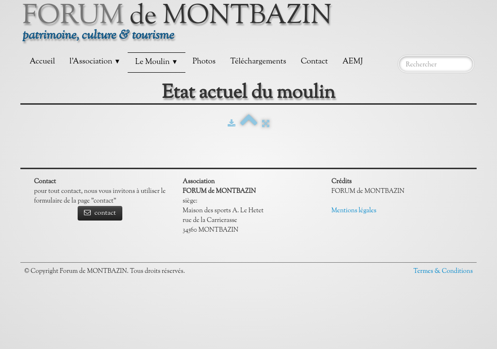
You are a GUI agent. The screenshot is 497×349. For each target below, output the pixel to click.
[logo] (180, 26)
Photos (204, 61)
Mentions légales (354, 210)
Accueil (42, 61)
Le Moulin (156, 62)
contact (100, 213)
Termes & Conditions (443, 271)
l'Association (94, 61)
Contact (314, 61)
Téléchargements (258, 61)
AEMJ (352, 61)
